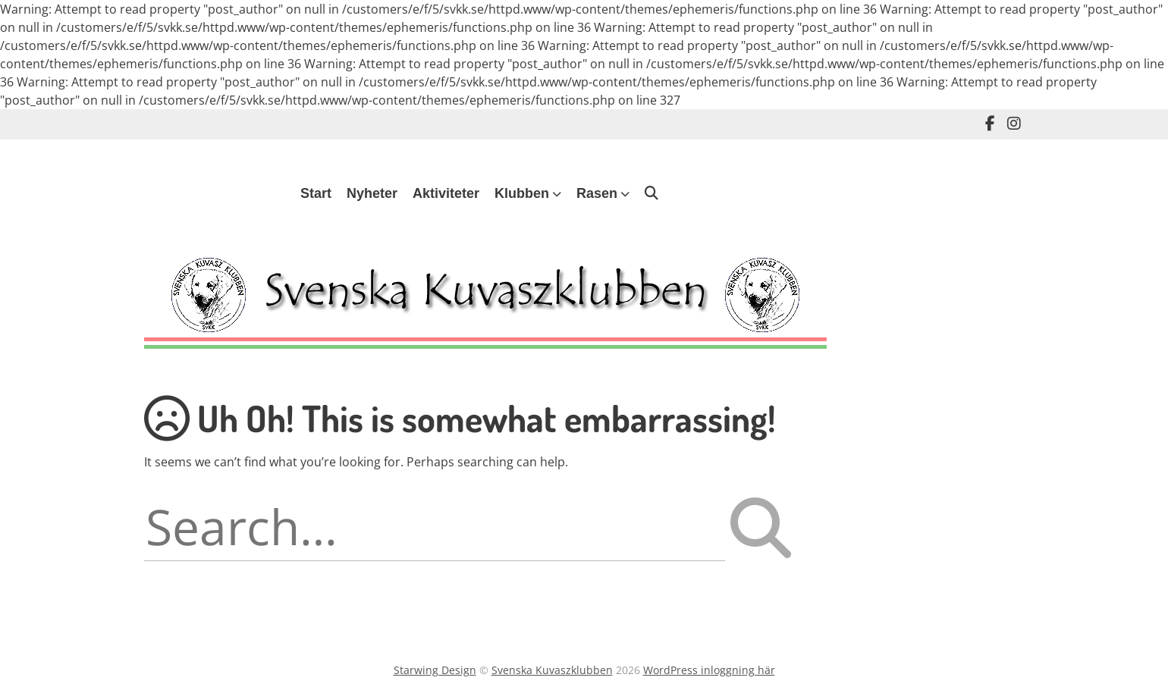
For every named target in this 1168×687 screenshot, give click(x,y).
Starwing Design (435, 670)
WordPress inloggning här (709, 670)
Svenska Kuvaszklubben (552, 670)
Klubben (522, 193)
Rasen (596, 193)
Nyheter (372, 193)
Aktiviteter (446, 193)
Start (315, 193)
